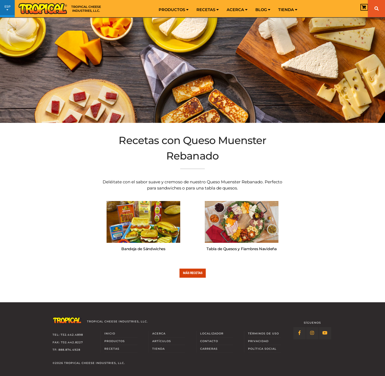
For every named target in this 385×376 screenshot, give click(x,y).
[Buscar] (376, 8)
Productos (174, 9)
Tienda (287, 9)
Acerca (237, 9)
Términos (263, 333)
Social (262, 348)
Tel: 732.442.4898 (68, 334)
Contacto (209, 341)
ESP (7, 9)
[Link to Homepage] (61, 8)
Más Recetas (192, 273)
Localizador (211, 333)
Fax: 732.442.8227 (68, 342)
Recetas (207, 9)
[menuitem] (173, 8)
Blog (262, 9)
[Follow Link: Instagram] (312, 333)
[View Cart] (356, 9)
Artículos (161, 341)
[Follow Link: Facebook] (299, 333)
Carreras (209, 348)
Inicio (109, 333)
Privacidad (258, 341)
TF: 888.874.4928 (66, 349)
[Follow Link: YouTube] (325, 333)
